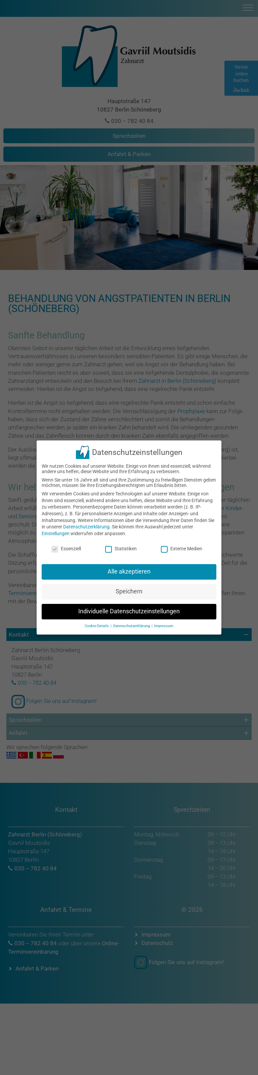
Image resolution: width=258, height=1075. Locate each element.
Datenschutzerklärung (86, 523)
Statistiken (121, 545)
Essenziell (66, 545)
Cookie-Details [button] (97, 622)
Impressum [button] (163, 622)
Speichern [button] (129, 588)
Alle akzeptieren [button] (129, 568)
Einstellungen (56, 530)
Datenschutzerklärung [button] (132, 622)
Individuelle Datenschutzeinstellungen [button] (129, 608)
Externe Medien (181, 545)
